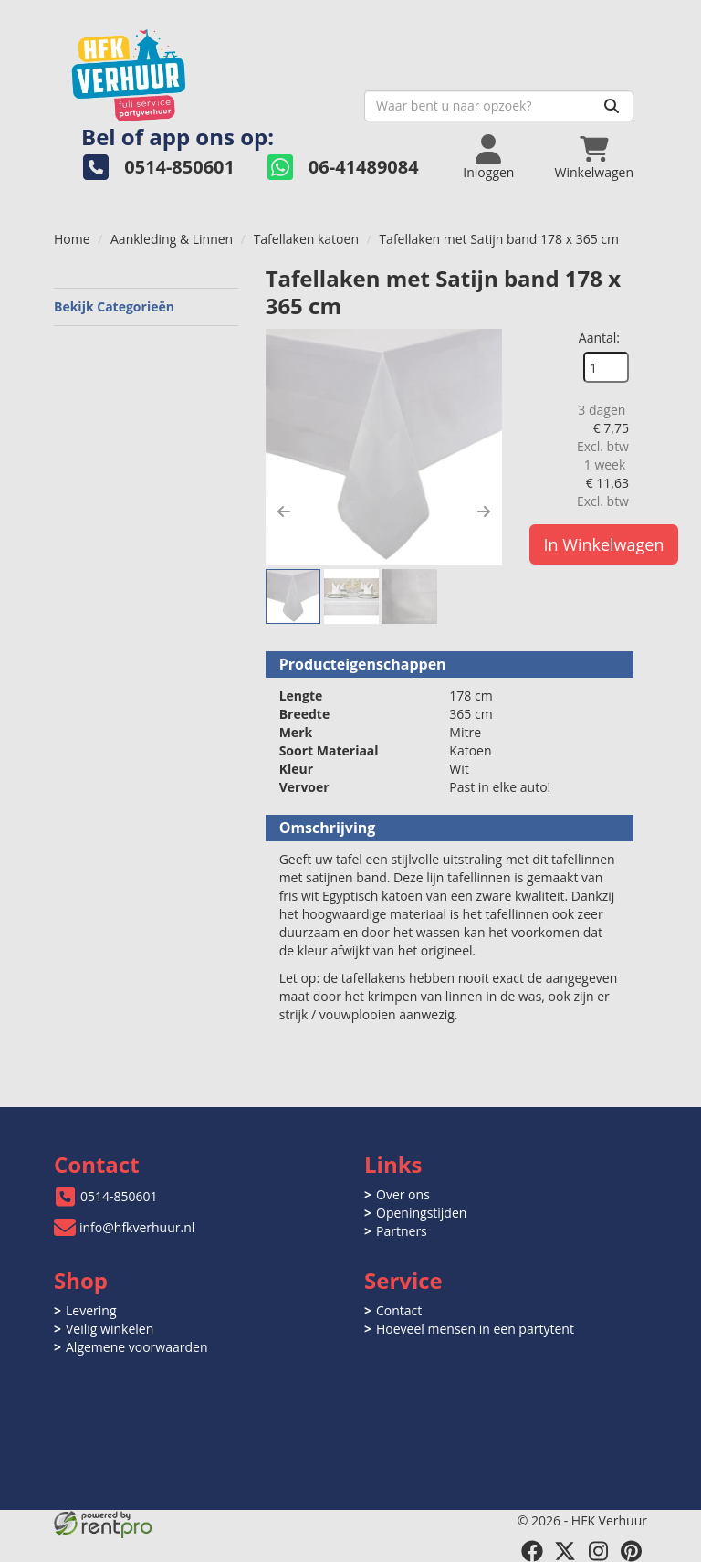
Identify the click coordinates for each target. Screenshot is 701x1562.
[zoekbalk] (498, 105)
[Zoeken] (611, 106)
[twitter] (565, 1551)
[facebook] (532, 1551)
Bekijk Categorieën (146, 306)
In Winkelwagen (604, 544)
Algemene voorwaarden (136, 1347)
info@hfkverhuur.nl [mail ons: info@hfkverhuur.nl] (136, 1227)
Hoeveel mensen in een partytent (475, 1328)
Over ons (403, 1194)
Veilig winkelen (109, 1328)
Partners (401, 1231)
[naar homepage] (202, 69)
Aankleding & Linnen (171, 239)
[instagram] (597, 1551)
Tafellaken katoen (306, 239)
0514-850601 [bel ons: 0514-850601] (119, 1196)
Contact (399, 1310)
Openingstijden (421, 1212)
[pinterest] (630, 1551)
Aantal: (599, 337)
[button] (284, 511)
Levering (91, 1310)
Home (72, 239)
